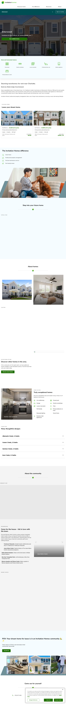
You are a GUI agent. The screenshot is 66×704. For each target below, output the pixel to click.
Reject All (48, 700)
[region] (45, 695)
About (59, 7)
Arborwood (4, 12)
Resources (48, 7)
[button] (27, 12)
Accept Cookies (58, 700)
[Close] (62, 689)
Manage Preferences (33, 700)
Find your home (21, 7)
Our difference (36, 7)
